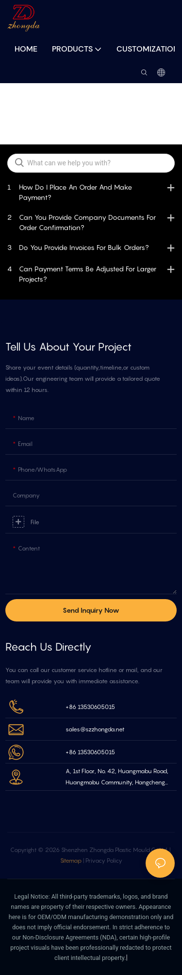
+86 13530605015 (90, 706)
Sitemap (71, 860)
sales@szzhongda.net (95, 729)
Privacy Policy (103, 860)
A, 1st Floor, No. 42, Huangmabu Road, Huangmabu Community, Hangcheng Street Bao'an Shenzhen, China (117, 777)
